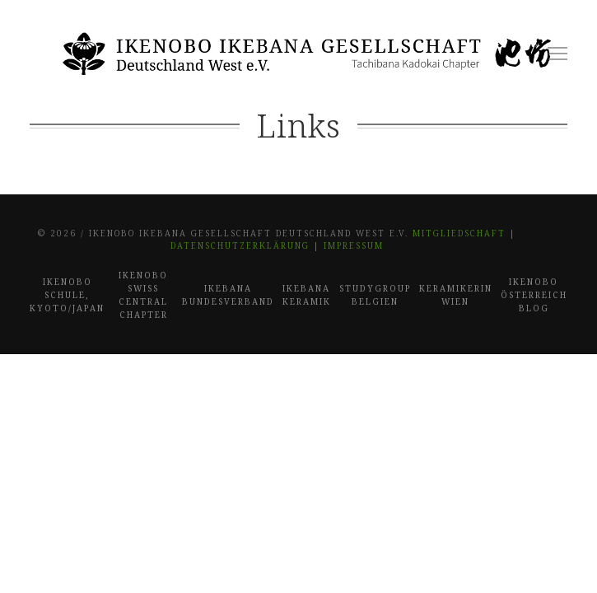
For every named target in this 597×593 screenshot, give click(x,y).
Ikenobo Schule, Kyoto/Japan (67, 295)
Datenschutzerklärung (240, 245)
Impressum (354, 245)
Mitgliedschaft (459, 233)
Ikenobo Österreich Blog (534, 295)
